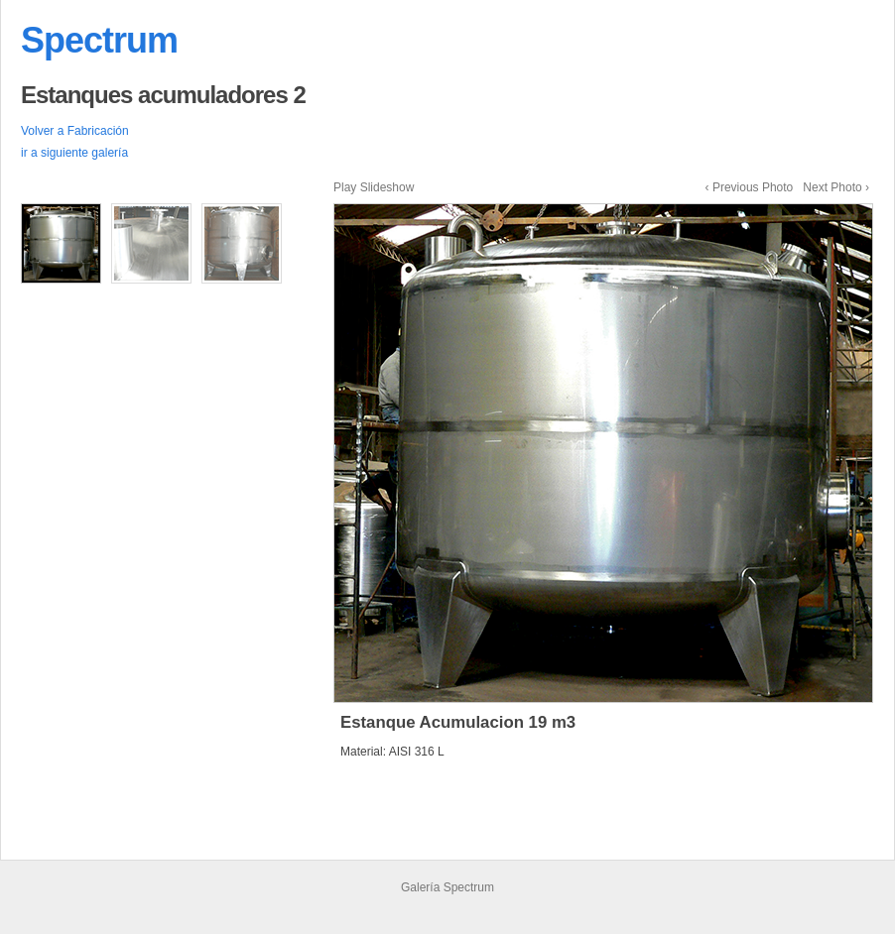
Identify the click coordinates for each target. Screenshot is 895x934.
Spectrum (99, 40)
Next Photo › (836, 187)
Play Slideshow (373, 187)
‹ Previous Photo (749, 187)
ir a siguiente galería (74, 153)
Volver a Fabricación (75, 131)
